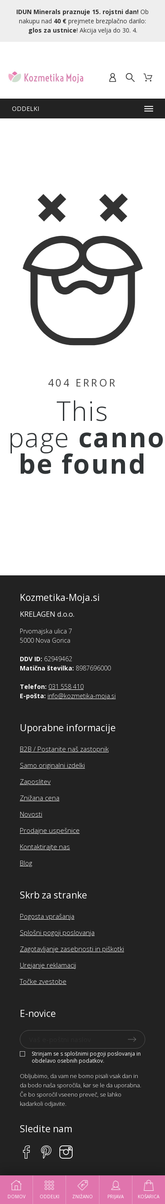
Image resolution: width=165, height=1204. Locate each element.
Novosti (31, 814)
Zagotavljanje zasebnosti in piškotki (72, 948)
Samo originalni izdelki (52, 765)
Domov (16, 1190)
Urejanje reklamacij (48, 965)
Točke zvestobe (43, 981)
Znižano (82, 1190)
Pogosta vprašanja (47, 916)
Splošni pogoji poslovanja (57, 932)
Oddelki (49, 1190)
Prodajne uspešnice (50, 830)
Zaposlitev (35, 781)
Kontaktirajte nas (45, 846)
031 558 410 (66, 686)
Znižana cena (39, 797)
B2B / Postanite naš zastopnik (64, 748)
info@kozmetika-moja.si (82, 696)
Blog (26, 862)
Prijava (115, 1190)
